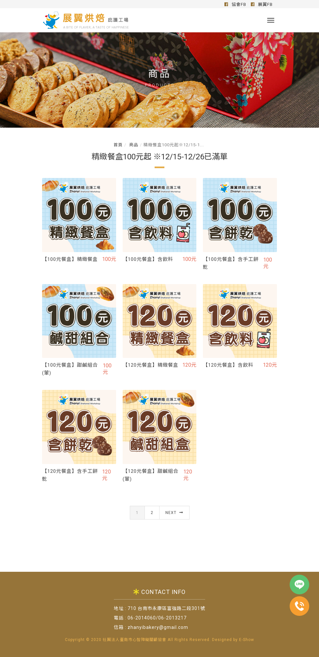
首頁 (118, 144)
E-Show (246, 640)
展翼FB (262, 4)
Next (174, 520)
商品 (133, 144)
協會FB (235, 4)
